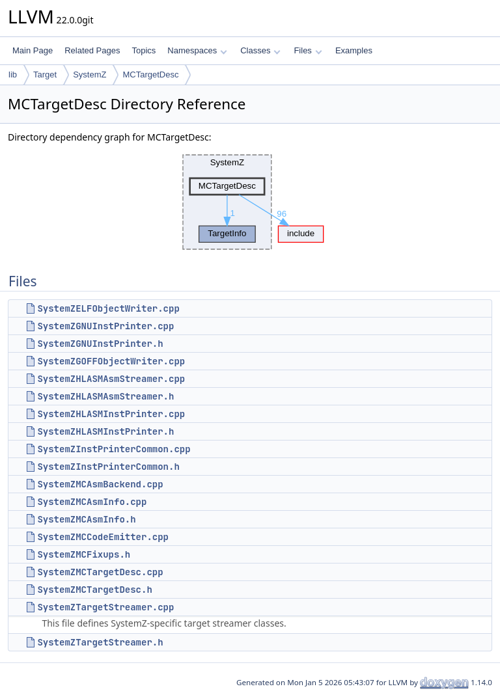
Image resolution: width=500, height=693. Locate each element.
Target (45, 74)
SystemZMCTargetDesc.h (94, 589)
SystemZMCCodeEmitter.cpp (103, 537)
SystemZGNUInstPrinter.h (100, 343)
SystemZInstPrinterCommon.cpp (113, 449)
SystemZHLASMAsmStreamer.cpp (111, 379)
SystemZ (89, 74)
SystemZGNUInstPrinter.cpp (105, 326)
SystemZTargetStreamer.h (100, 642)
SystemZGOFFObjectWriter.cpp (111, 361)
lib (12, 74)
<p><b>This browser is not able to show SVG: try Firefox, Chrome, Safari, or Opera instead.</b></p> (250, 202)
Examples (353, 50)
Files (308, 50)
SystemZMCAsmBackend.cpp (100, 484)
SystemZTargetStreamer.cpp (105, 607)
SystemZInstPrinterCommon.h (108, 466)
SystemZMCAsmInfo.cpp (91, 502)
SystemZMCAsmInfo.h (86, 519)
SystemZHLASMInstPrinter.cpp (111, 414)
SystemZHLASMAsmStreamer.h (105, 396)
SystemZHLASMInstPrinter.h (105, 431)
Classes (260, 50)
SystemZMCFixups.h (83, 554)
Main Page (32, 50)
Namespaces (197, 50)
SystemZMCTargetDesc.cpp (100, 572)
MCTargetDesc (150, 74)
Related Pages (92, 50)
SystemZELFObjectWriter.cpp (108, 308)
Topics (144, 50)
